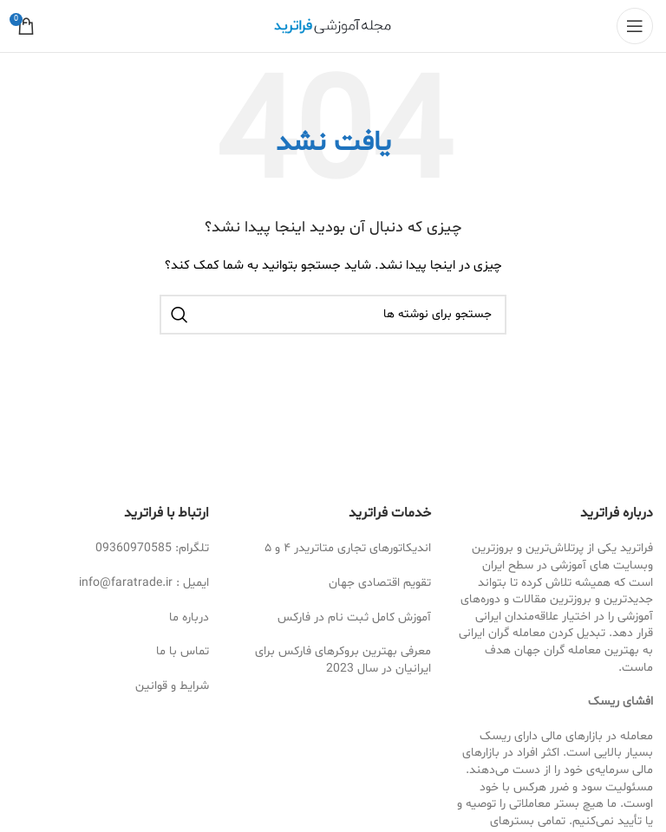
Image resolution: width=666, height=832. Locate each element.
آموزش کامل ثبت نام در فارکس (354, 617)
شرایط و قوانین (172, 686)
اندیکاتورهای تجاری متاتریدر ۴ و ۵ (347, 548)
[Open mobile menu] (635, 26)
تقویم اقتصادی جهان (380, 583)
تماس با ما (182, 651)
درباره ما (189, 617)
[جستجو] (333, 315)
